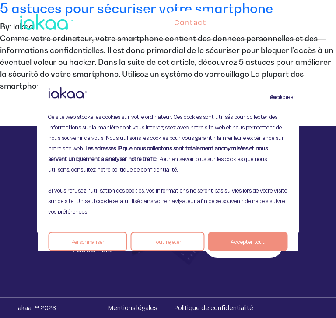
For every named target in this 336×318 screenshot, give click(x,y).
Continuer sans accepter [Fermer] (275, 96)
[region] (168, 159)
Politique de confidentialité (214, 307)
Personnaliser (88, 241)
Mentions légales (132, 307)
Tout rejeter (168, 241)
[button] (310, 20)
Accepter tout (248, 241)
